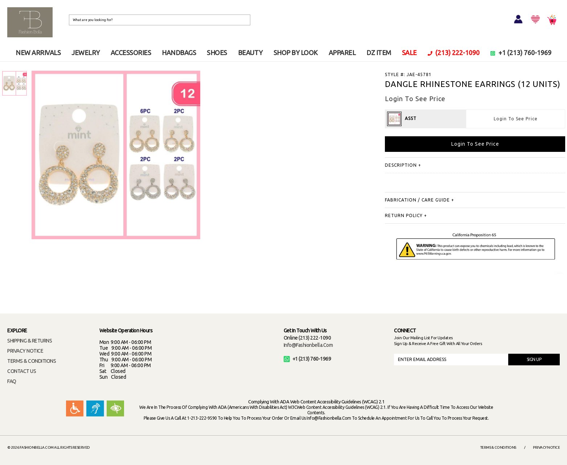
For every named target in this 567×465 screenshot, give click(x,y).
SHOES (217, 52)
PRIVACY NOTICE (25, 351)
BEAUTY (250, 52)
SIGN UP (534, 359)
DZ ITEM (378, 52)
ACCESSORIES (131, 52)
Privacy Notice (546, 447)
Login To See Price (516, 118)
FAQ (11, 381)
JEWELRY (85, 52)
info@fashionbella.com (308, 345)
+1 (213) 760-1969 (520, 52)
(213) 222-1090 (454, 52)
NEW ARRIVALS (38, 52)
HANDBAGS (179, 52)
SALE (409, 52)
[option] (14, 83)
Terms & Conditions (498, 447)
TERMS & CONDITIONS (31, 361)
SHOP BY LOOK (296, 52)
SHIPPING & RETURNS (29, 341)
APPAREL (342, 52)
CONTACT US (21, 371)
